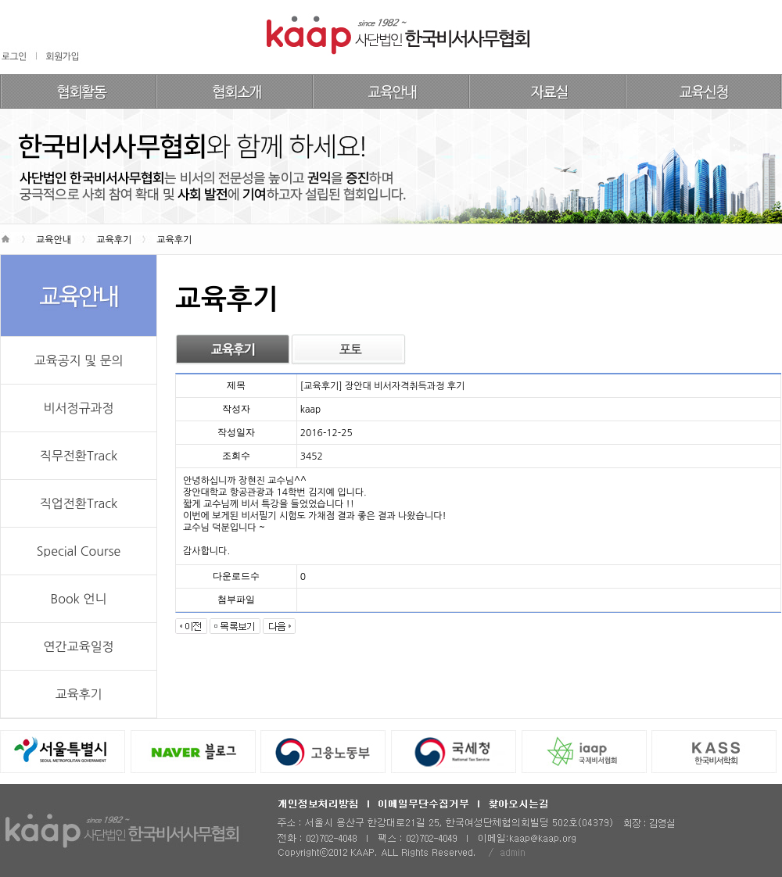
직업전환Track (78, 503)
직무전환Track (78, 455)
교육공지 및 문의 (78, 360)
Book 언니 (79, 598)
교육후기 (78, 694)
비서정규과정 (78, 408)
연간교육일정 (78, 646)
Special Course (78, 551)
